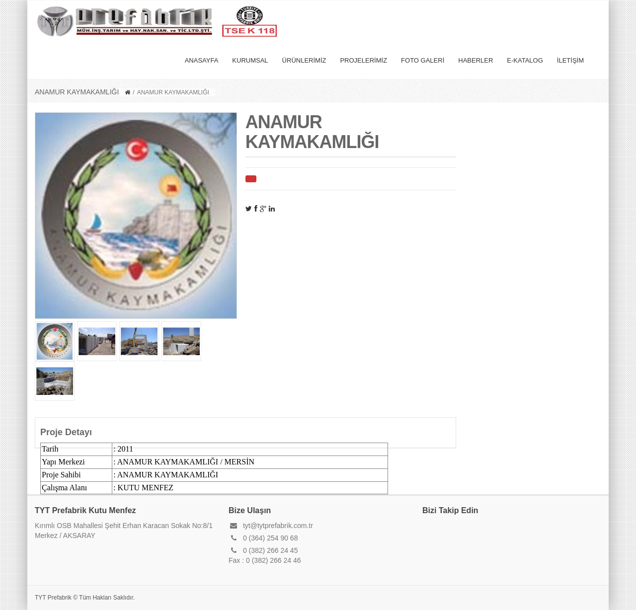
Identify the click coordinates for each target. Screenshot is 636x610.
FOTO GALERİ (422, 60)
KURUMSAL (250, 60)
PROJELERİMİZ (363, 60)
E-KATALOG (525, 60)
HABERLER (475, 60)
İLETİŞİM (570, 60)
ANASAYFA (202, 60)
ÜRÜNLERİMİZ (304, 60)
